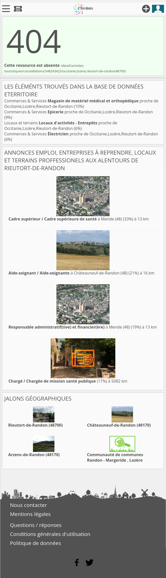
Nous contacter (28, 504)
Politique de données (35, 542)
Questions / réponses (35, 524)
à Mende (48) (65, 219)
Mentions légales (30, 513)
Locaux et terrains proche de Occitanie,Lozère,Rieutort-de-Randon (60, 125)
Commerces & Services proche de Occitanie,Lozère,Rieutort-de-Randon (78, 112)
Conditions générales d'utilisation (50, 533)
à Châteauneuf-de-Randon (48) (68, 273)
